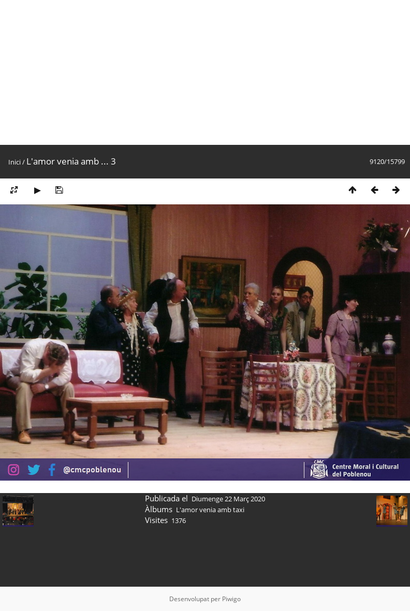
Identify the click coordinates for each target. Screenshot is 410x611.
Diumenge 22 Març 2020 (228, 498)
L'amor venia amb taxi (210, 509)
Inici (14, 162)
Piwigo (231, 598)
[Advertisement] (199, 72)
